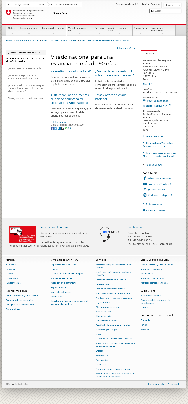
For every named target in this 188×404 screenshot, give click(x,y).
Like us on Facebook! (159, 178)
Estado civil (101, 364)
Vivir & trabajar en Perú (80, 31)
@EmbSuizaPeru (157, 189)
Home (9, 40)
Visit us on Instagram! (160, 195)
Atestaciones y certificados (108, 307)
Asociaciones (57, 296)
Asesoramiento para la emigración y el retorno (114, 266)
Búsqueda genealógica (106, 330)
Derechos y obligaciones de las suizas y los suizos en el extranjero (70, 302)
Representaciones (29, 31)
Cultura (144, 307)
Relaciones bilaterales (151, 296)
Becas (98, 334)
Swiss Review (102, 355)
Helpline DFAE (136, 227)
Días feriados (12, 278)
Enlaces (99, 351)
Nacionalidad (102, 360)
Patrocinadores (13, 309)
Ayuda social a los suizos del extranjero (114, 298)
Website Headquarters (157, 105)
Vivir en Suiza (147, 274)
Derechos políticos (104, 284)
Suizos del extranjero (61, 292)
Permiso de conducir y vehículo (110, 289)
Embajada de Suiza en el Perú (20, 305)
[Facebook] (52, 127)
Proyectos (145, 329)
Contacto (147, 53)
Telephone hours (154, 136)
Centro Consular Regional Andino (22, 296)
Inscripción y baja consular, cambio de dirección (113, 273)
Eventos (9, 274)
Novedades (11, 265)
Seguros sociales (103, 312)
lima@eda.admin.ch (157, 100)
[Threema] (63, 127)
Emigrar (54, 269)
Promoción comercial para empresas (113, 369)
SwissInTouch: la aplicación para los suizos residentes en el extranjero (115, 375)
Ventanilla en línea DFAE (55, 227)
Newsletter (11, 269)
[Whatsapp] (66, 127)
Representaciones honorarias (19, 300)
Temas (144, 325)
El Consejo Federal (20, 4)
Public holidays (154, 164)
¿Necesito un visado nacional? (71, 71)
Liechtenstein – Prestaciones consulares (114, 339)
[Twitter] (56, 127)
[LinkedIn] (59, 127)
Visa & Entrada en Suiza (119, 31)
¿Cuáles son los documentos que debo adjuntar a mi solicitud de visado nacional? (70, 99)
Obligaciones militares (106, 321)
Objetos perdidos (104, 316)
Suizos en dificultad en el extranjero (113, 293)
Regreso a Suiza (58, 287)
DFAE (41, 4)
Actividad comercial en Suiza (154, 283)
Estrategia (145, 320)
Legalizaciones (103, 302)
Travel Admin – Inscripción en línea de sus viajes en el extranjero (115, 345)
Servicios (99, 31)
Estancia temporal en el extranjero (67, 274)
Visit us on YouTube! (160, 184)
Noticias (12, 31)
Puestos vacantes (13, 283)
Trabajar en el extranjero (62, 278)
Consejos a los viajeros (53, 31)
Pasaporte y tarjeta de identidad (111, 280)
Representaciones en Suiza (63, 265)
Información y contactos (152, 269)
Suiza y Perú (141, 31)
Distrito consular (154, 204)
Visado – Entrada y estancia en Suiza (59, 40)
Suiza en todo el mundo (66, 4)
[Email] (69, 127)
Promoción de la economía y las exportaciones (155, 301)
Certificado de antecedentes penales (113, 325)
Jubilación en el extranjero (63, 283)
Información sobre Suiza (152, 278)
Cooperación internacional (162, 31)
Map (147, 84)
